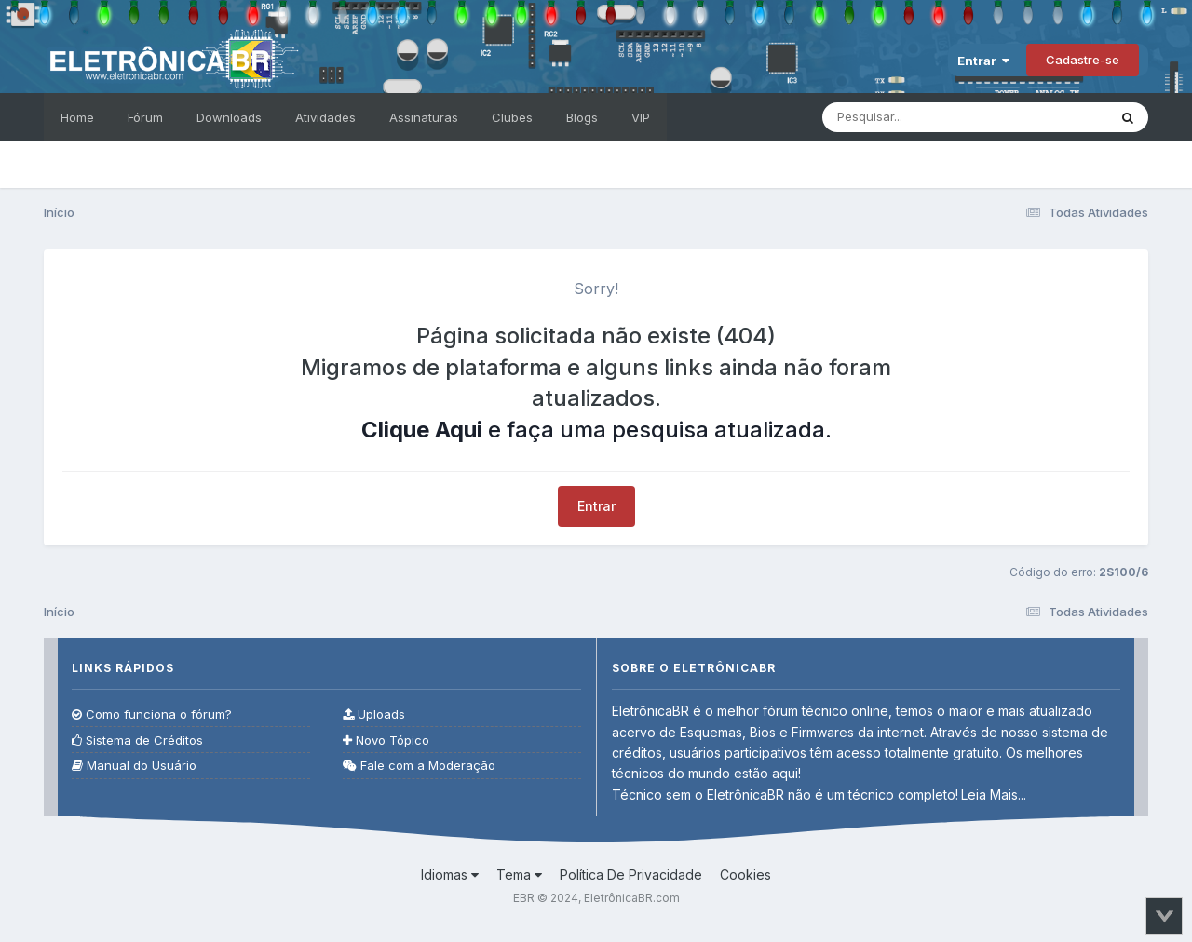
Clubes (512, 117)
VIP (640, 117)
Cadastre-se (1082, 59)
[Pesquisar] (926, 117)
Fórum (145, 117)
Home (77, 117)
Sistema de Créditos (137, 740)
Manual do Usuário (134, 766)
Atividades (325, 117)
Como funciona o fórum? (152, 714)
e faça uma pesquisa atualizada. (596, 429)
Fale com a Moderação (419, 766)
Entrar (983, 60)
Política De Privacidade (631, 874)
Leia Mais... (993, 794)
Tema (519, 874)
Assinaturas (423, 117)
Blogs (582, 117)
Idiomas (450, 874)
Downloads (229, 117)
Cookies (745, 874)
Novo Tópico (386, 740)
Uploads (374, 714)
